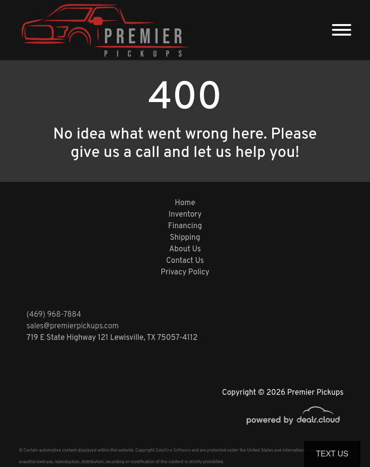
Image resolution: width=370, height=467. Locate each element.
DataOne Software (173, 450)
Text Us (332, 454)
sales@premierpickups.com (72, 326)
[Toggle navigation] (341, 30)
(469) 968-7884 (53, 315)
